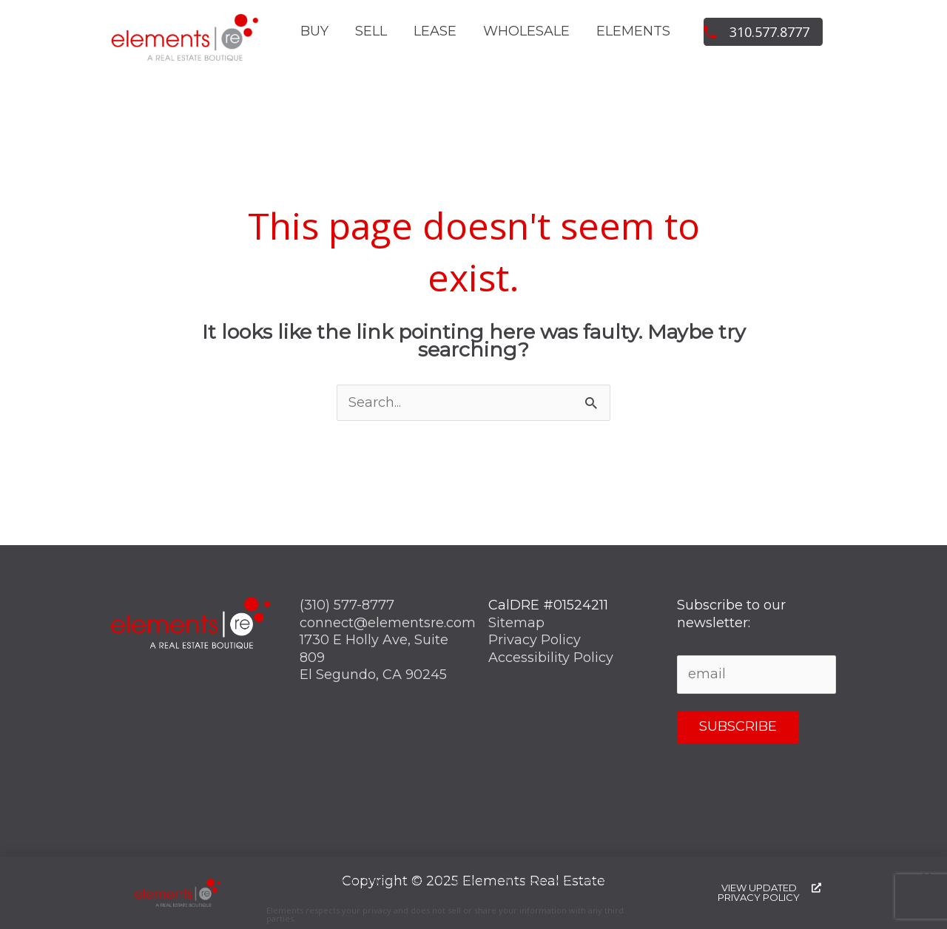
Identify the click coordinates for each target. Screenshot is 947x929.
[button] (926, 880)
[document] (473, 464)
